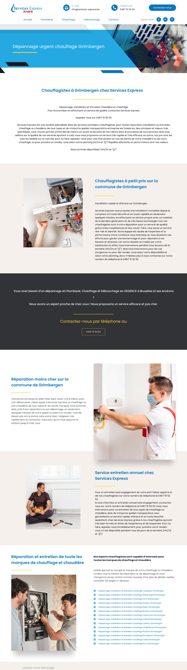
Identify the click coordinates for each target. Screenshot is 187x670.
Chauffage (68, 19)
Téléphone (126, 6)
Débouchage (92, 19)
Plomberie (46, 19)
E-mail (75, 6)
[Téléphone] (114, 7)
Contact (114, 19)
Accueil (26, 19)
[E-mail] (66, 7)
